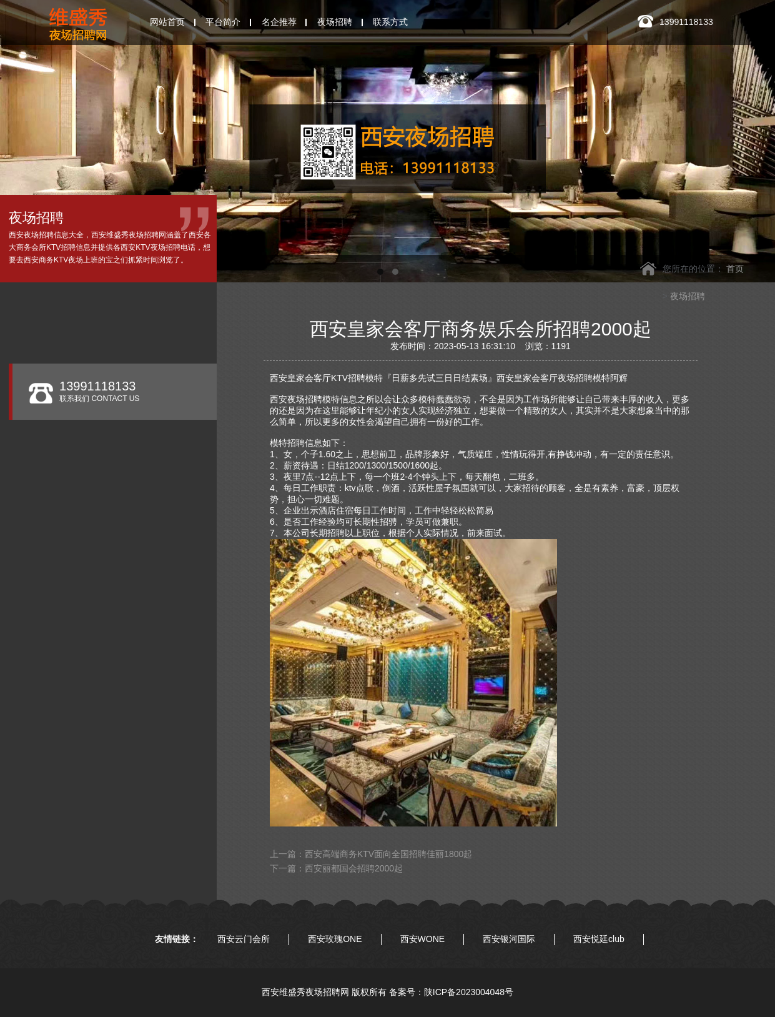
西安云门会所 (243, 939)
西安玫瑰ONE (335, 939)
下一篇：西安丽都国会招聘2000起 (336, 868)
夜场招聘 (687, 296)
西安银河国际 (509, 939)
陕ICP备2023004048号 (468, 992)
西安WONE (422, 939)
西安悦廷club (598, 939)
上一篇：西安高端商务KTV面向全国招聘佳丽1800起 (371, 854)
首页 (735, 269)
